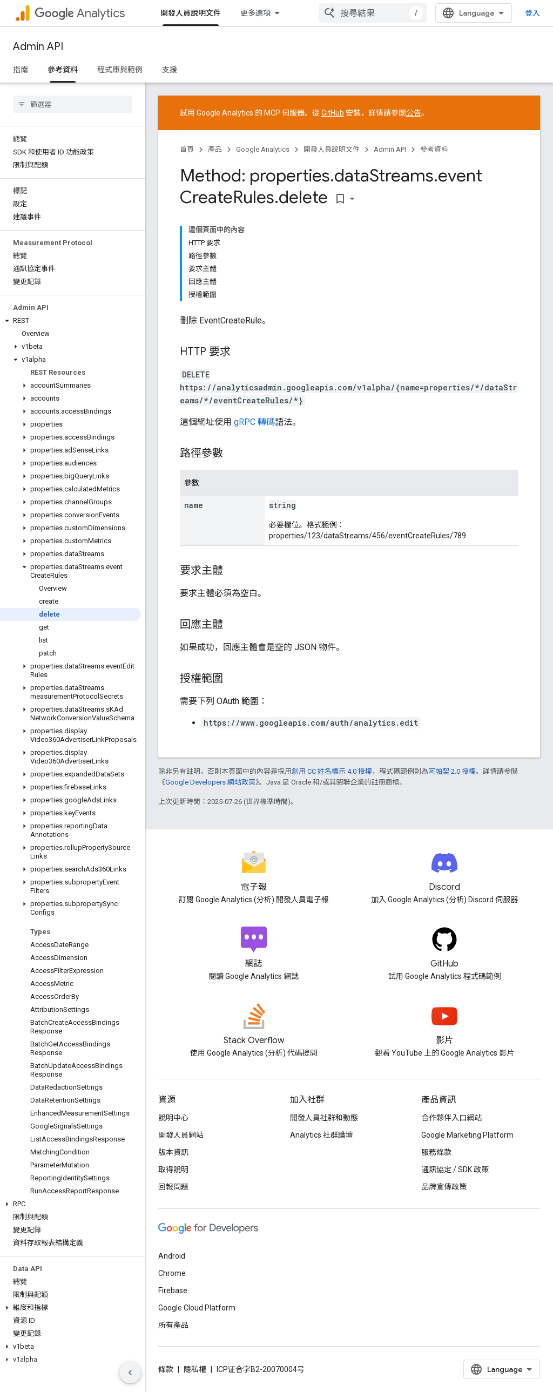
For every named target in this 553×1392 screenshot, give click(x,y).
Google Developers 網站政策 (210, 782)
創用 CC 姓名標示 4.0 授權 (332, 771)
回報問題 (173, 1186)
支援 (169, 70)
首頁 (187, 149)
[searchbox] (72, 104)
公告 (413, 113)
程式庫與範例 (120, 70)
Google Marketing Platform (467, 1135)
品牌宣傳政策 (444, 1186)
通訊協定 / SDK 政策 (455, 1169)
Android (171, 1256)
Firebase (172, 1290)
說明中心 (173, 1117)
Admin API (38, 46)
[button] (70, 320)
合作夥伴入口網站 (451, 1117)
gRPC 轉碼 (254, 422)
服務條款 (436, 1152)
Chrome (172, 1273)
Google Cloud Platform (196, 1307)
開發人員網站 (181, 1135)
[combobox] (373, 13)
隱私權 (195, 1369)
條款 (165, 1369)
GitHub (332, 113)
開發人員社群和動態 (324, 1117)
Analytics (80, 13)
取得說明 (173, 1169)
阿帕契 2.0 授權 (452, 771)
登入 (532, 13)
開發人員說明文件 (332, 149)
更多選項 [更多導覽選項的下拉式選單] (255, 13)
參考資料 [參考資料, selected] (63, 70)
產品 (215, 149)
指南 (20, 70)
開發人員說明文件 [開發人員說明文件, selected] (190, 13)
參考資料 (434, 149)
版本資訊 (173, 1152)
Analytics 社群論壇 (321, 1135)
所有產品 (173, 1325)
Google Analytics (262, 149)
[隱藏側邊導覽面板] (130, 1372)
